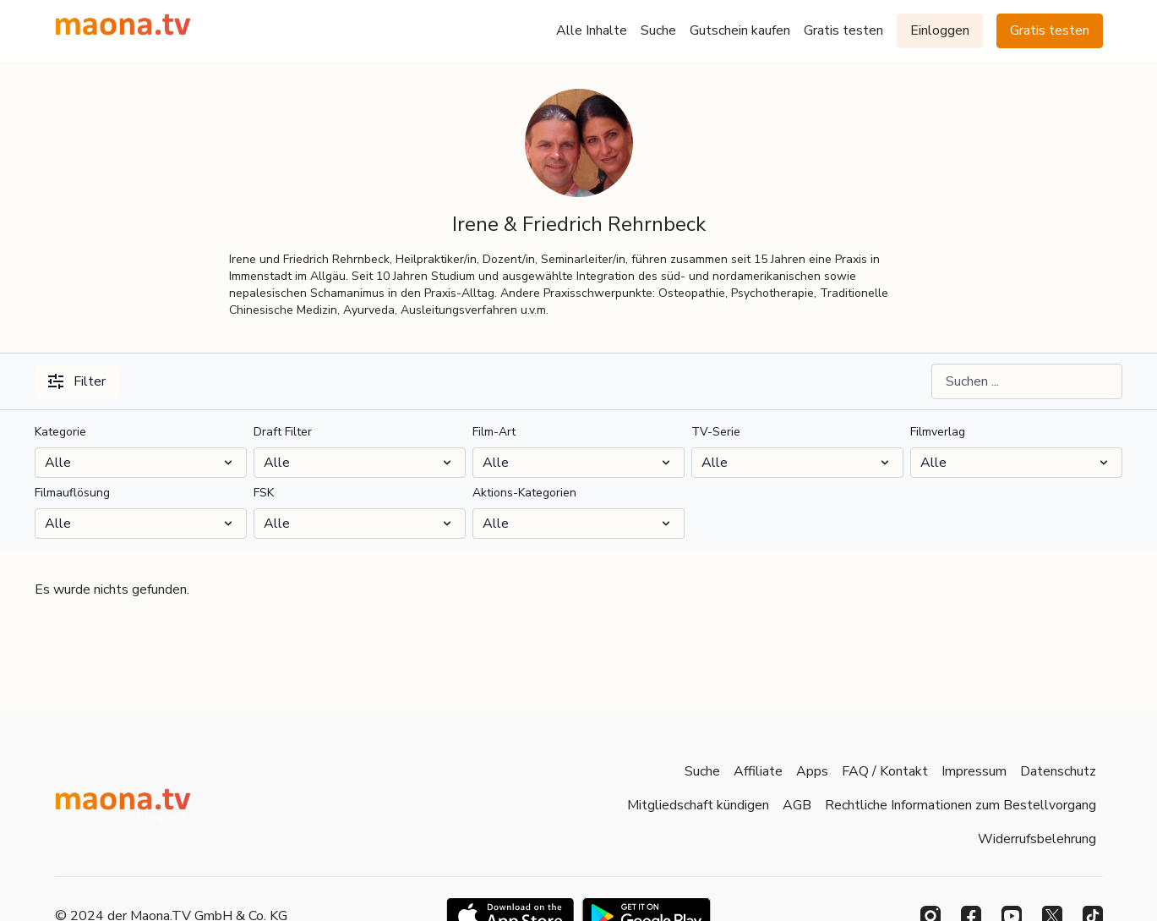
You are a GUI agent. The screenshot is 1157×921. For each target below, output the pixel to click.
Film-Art (494, 432)
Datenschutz (1058, 771)
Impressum (974, 771)
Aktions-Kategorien (524, 493)
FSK (264, 493)
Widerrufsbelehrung (1037, 839)
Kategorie (60, 432)
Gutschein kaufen (740, 30)
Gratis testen (843, 30)
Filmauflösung (72, 493)
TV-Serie (715, 432)
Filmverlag (937, 432)
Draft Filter (283, 432)
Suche (658, 30)
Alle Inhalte (591, 30)
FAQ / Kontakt (885, 771)
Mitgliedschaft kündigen (698, 805)
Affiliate (758, 771)
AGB (797, 805)
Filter (77, 381)
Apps (812, 771)
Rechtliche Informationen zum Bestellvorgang (960, 805)
